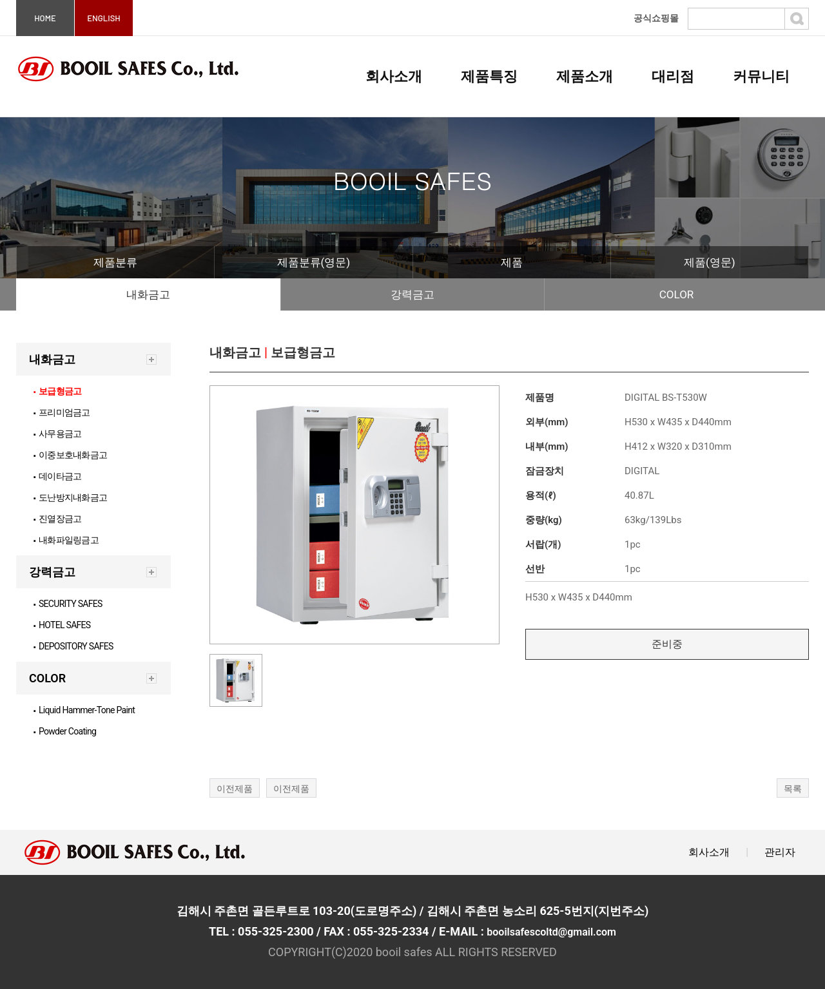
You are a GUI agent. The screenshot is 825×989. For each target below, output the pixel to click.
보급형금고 (57, 391)
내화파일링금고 (66, 540)
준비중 (667, 644)
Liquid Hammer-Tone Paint (84, 710)
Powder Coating (65, 731)
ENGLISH (103, 18)
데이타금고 (57, 476)
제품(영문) (709, 262)
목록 (793, 788)
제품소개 (584, 76)
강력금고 (412, 294)
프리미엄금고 (62, 412)
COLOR (676, 294)
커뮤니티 (761, 76)
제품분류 (115, 262)
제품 (512, 262)
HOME (45, 18)
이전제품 (235, 788)
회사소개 (393, 76)
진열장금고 (57, 519)
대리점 (673, 76)
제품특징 (489, 76)
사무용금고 (57, 433)
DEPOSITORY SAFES (73, 646)
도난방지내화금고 (70, 497)
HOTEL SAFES (62, 625)
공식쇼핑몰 (656, 18)
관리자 (779, 852)
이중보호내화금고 (70, 455)
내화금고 (148, 294)
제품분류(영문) (314, 262)
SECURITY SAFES (68, 604)
